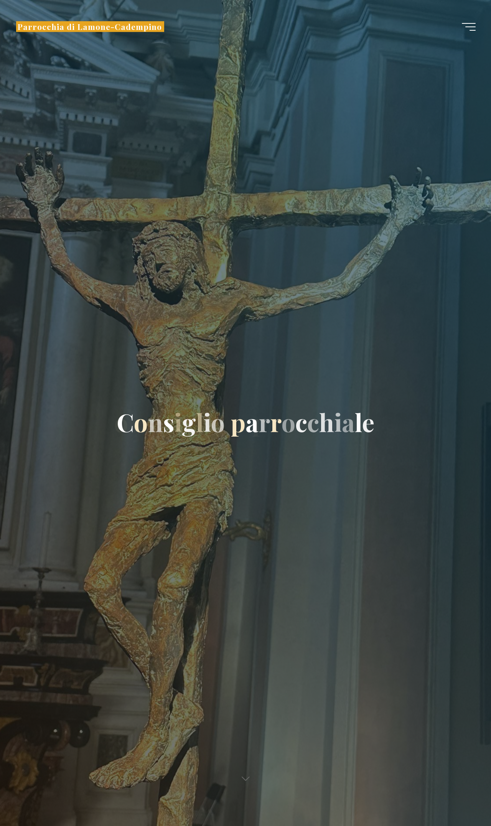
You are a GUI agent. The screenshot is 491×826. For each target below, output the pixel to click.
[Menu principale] (469, 27)
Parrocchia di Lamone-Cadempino (90, 26)
